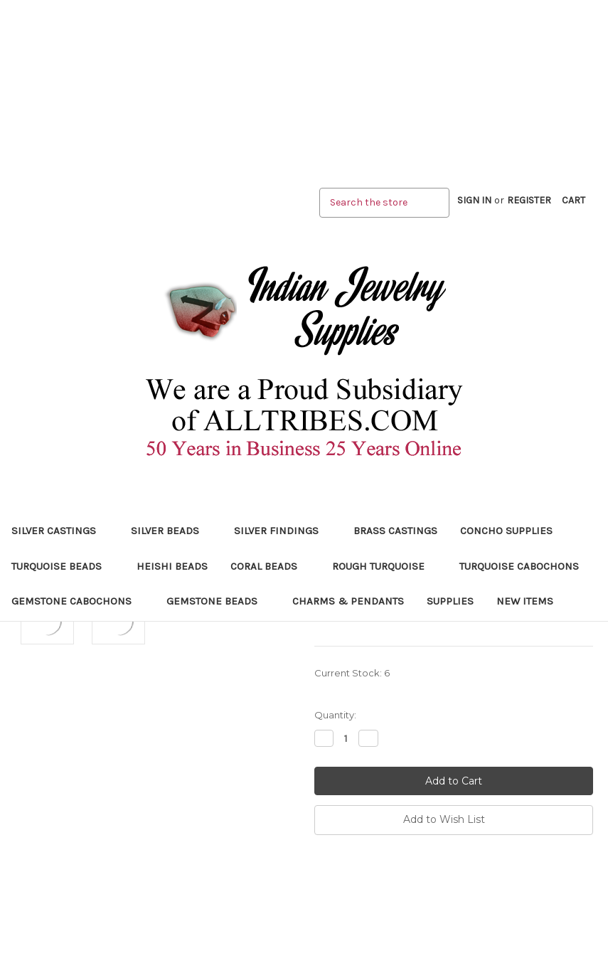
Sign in (474, 200)
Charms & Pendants (348, 601)
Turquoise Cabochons (525, 566)
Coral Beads (269, 566)
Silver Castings (59, 530)
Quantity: (335, 715)
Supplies (450, 601)
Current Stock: (352, 673)
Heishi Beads (172, 566)
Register (529, 200)
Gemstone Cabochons (77, 601)
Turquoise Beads (62, 566)
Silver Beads (171, 530)
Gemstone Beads (218, 601)
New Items (524, 601)
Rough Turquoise (384, 566)
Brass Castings (395, 530)
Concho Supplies (506, 530)
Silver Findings (282, 530)
